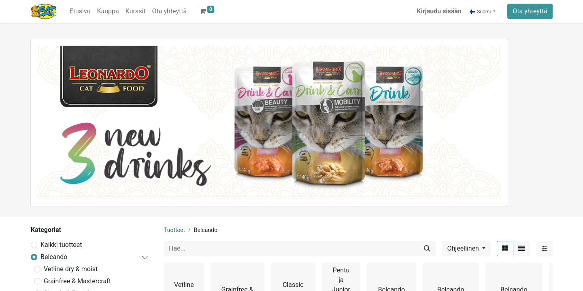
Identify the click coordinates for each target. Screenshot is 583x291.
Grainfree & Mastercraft (77, 281)
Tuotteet (174, 230)
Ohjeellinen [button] (464, 248)
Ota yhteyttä (530, 11)
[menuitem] (80, 11)
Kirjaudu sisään (439, 11)
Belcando (53, 257)
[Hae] (427, 248)
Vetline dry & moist (71, 269)
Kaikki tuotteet (61, 245)
